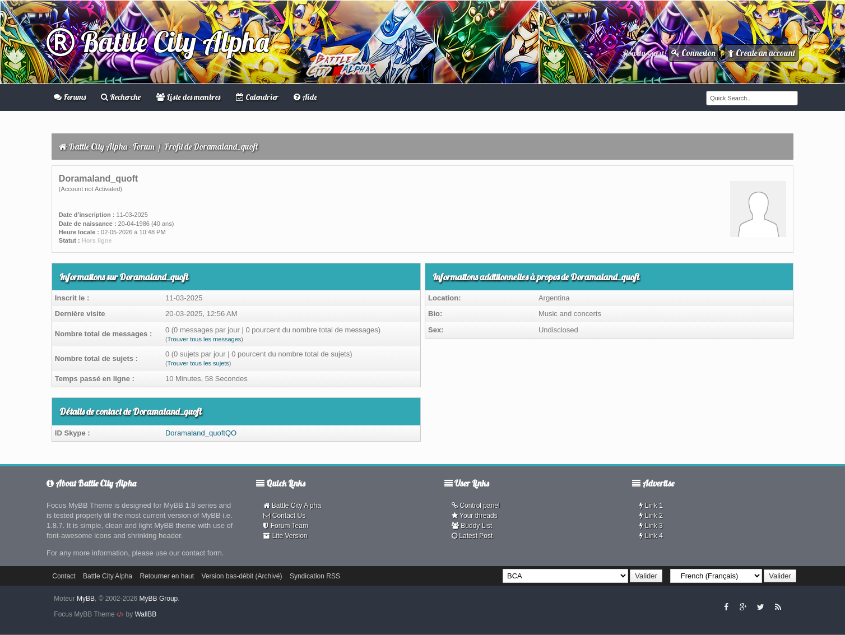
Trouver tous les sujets (198, 363)
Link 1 (650, 505)
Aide (305, 97)
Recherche (121, 97)
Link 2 (650, 516)
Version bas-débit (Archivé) (241, 576)
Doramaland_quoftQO (200, 433)
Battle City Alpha (158, 41)
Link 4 (650, 536)
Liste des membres (188, 97)
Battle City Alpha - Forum (112, 146)
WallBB (145, 614)
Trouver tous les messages (205, 339)
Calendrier (257, 97)
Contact (63, 576)
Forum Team (285, 526)
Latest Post (472, 536)
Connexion (693, 53)
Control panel (476, 505)
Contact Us (284, 516)
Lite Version (285, 536)
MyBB (86, 598)
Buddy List (472, 526)
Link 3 (650, 526)
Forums (70, 97)
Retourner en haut (167, 576)
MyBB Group (159, 598)
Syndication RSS (315, 576)
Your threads (475, 516)
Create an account (761, 53)
